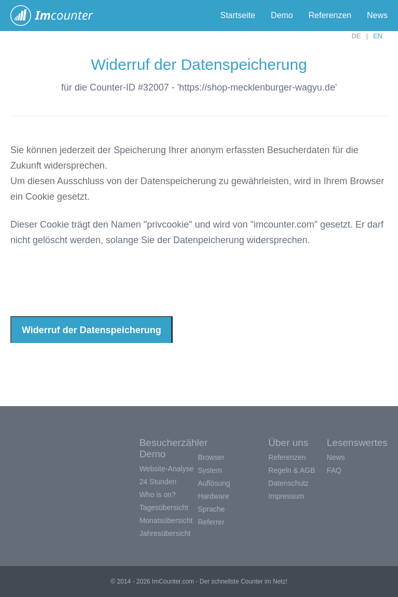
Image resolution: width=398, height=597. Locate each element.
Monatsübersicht (166, 520)
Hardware (214, 496)
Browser (211, 457)
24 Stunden (158, 481)
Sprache (211, 509)
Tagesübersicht (163, 507)
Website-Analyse (166, 469)
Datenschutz (288, 483)
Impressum (286, 496)
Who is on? (157, 494)
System (210, 470)
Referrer (211, 522)
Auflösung (214, 483)
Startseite (237, 15)
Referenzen (329, 15)
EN (377, 36)
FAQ (334, 470)
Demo (282, 15)
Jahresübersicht (165, 533)
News (377, 15)
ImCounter (57, 15)
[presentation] (89, 280)
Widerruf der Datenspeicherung (91, 330)
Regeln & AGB (291, 470)
